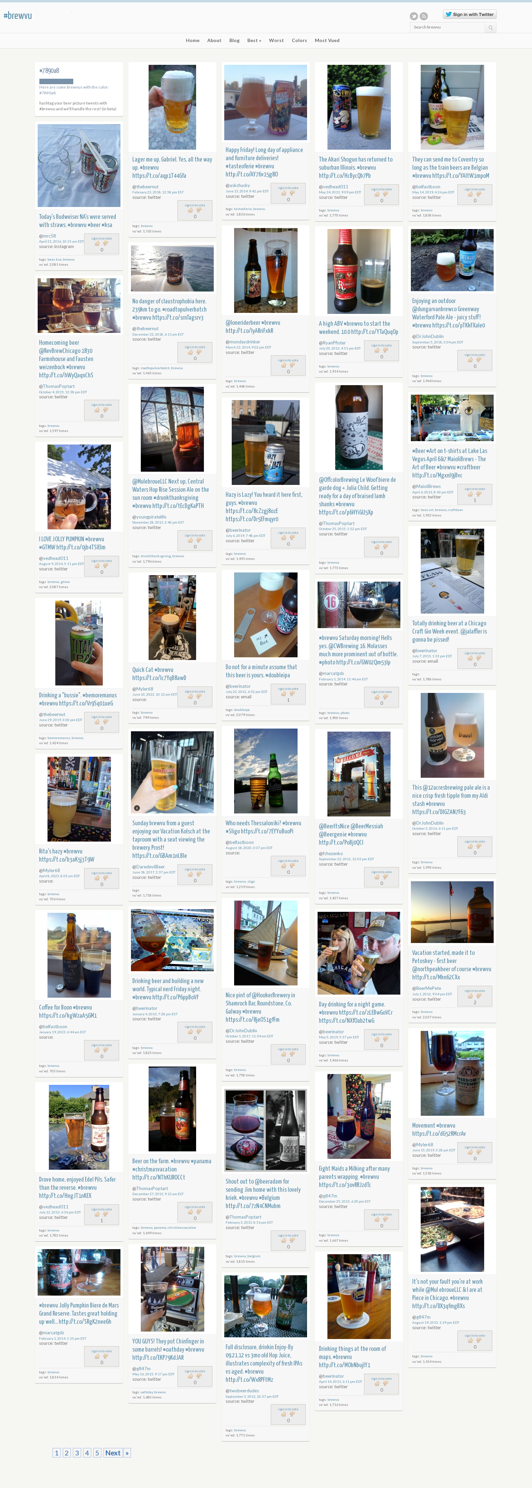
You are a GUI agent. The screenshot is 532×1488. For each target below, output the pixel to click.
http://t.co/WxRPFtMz (249, 1380)
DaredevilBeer (150, 866)
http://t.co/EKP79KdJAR (158, 1358)
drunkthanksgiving (156, 556)
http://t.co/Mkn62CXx (436, 977)
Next (113, 1453)
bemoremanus (59, 738)
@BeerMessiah (366, 826)
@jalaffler (471, 631)
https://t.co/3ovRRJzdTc (345, 1185)
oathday (147, 1392)
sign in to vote (195, 205)
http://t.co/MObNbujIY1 (344, 1365)
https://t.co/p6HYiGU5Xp (346, 512)
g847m (330, 1196)
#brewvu (17, 16)
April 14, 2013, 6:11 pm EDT (340, 1381)
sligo (251, 881)
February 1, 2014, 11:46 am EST (343, 679)
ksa (58, 259)
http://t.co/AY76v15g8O (252, 174)
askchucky (240, 185)
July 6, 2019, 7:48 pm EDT (246, 535)
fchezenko (333, 853)
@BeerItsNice (334, 826)
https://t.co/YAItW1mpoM (460, 176)
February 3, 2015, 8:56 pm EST (249, 1222)
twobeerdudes (244, 1390)
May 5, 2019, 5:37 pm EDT (339, 1037)
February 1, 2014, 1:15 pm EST (63, 1338)
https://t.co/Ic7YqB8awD (159, 678)
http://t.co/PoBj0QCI (341, 843)
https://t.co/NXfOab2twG (346, 1021)
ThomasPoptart (59, 386)
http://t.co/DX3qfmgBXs (438, 1306)
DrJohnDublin (430, 336)
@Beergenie (333, 834)
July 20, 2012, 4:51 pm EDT (340, 348)
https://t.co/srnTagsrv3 (178, 318)
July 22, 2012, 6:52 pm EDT (247, 692)
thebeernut (147, 186)
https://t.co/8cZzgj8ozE (252, 511)
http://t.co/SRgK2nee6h (85, 1322)
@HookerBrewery (271, 995)
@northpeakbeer (431, 969)
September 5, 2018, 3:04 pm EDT (437, 342)
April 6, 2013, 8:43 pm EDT (433, 492)
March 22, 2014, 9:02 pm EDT (248, 347)
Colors (299, 40)
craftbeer (455, 510)
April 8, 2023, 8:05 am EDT (59, 876)
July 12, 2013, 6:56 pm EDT (60, 1212)
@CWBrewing (343, 646)
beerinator (240, 530)
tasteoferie (243, 209)
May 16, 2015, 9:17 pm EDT (153, 1374)
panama (160, 1227)
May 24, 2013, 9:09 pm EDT (340, 192)
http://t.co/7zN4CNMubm (253, 1206)
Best (254, 40)
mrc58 (49, 236)
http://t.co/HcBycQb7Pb (345, 176)
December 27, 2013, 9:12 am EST (158, 1194)
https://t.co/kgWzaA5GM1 (68, 1016)
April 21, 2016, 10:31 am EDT (61, 241)
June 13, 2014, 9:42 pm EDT (247, 191)
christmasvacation (182, 1227)
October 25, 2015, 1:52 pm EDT (343, 529)
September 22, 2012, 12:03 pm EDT (346, 859)
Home (193, 40)
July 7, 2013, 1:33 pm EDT (432, 656)
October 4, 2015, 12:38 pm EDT (63, 392)
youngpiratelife (151, 517)
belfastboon (428, 186)
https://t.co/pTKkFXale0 (458, 325)
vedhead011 (335, 186)
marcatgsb (333, 673)
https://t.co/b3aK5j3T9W (66, 859)
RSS (424, 16)
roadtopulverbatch (155, 368)
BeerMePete (428, 988)
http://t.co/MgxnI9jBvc (437, 475)
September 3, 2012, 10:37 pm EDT (252, 1396)
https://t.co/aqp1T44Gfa (159, 176)
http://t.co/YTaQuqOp (374, 332)
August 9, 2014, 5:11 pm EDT (61, 564)
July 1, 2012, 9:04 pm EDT (432, 994)
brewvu (147, 226)
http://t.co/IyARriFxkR (249, 331)
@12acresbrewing (443, 788)
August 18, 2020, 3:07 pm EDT (249, 848)
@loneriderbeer (243, 323)
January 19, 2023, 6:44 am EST (62, 1032)
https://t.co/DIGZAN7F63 (439, 812)
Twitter (414, 16)
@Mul (431, 1290)
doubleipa (242, 710)
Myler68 (144, 689)
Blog (234, 40)
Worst (276, 40)
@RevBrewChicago (59, 351)
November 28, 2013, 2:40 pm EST (158, 522)
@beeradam (268, 1182)
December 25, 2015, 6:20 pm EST (345, 1201)
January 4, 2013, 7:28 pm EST (155, 1014)
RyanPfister (334, 342)
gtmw (65, 582)
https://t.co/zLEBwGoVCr (366, 1013)
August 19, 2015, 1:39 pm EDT (435, 1322)
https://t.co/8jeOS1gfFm (253, 1020)
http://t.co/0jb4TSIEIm (81, 547)
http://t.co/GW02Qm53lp (363, 662)
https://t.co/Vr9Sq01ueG (86, 703)
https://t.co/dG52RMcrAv (439, 1134)
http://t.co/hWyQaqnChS (66, 375)
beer (51, 259)
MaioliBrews (428, 486)
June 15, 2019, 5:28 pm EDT (434, 1150)
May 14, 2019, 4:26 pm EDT (433, 192)
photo (345, 713)
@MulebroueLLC (149, 481)
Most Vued (327, 40)
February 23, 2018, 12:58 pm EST (158, 192)
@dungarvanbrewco (434, 309)
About (214, 40)
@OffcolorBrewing (339, 480)
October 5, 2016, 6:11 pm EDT (435, 828)
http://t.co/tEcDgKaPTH (178, 506)
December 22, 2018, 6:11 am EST (158, 334)
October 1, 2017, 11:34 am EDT (249, 1036)
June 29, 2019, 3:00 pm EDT (60, 720)
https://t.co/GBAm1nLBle (159, 856)
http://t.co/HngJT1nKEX (65, 1196)
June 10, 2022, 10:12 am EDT (154, 694)
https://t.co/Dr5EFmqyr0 (252, 519)
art (431, 510)
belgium (254, 1256)
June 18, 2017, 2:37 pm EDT (154, 872)
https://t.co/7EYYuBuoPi (267, 831)
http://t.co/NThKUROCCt (158, 1177)
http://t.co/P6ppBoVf (175, 997)
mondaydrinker (245, 341)
